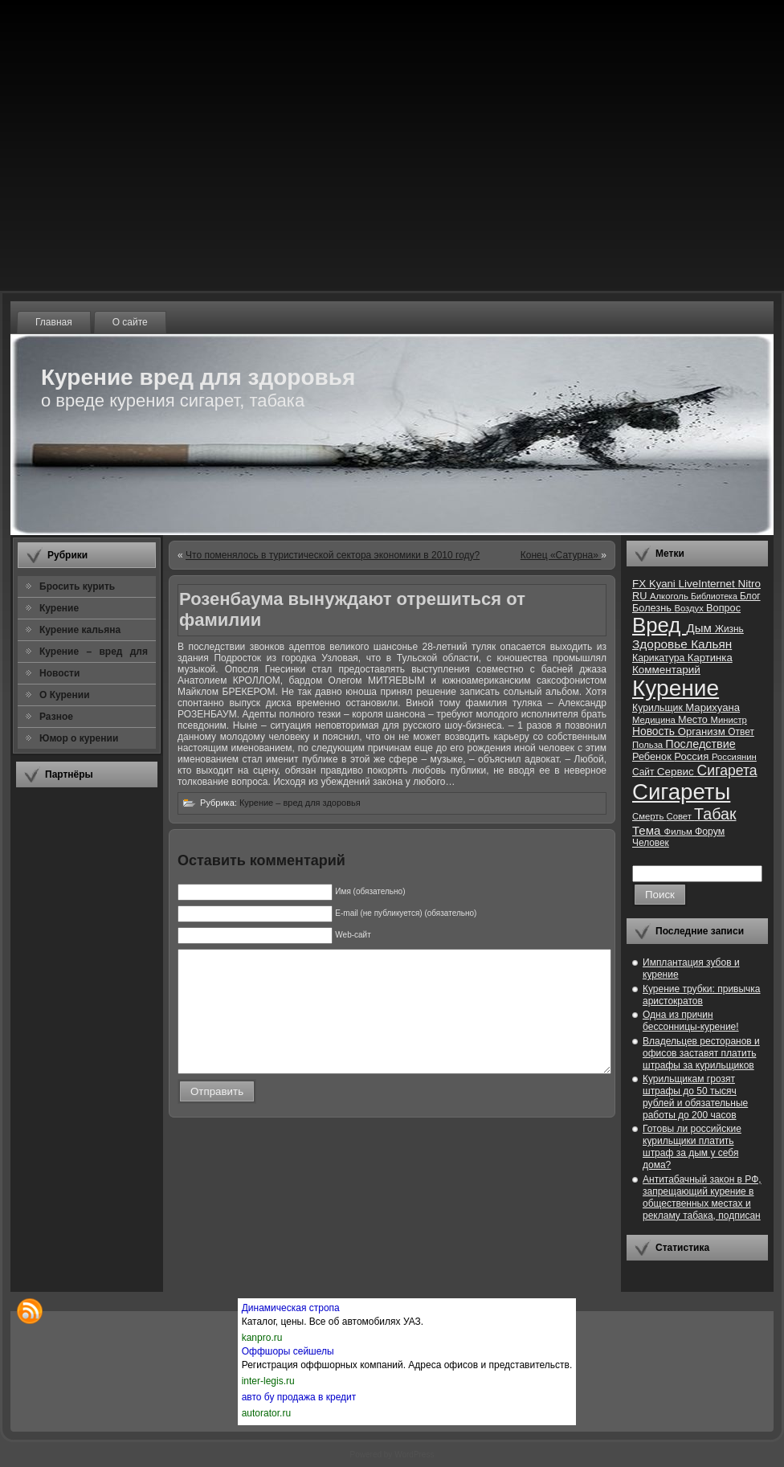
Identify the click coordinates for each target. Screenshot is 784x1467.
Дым (700, 628)
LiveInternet (707, 584)
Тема (648, 830)
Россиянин (734, 757)
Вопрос (723, 608)
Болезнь (653, 608)
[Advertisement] (86, 1040)
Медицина (655, 720)
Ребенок (653, 756)
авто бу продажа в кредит (299, 1397)
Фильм (679, 831)
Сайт (644, 772)
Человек (650, 842)
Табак (715, 814)
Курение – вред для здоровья (300, 802)
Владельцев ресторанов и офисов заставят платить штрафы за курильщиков (701, 1053)
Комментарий (666, 670)
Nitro (749, 584)
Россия (693, 756)
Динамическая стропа (291, 1308)
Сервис (677, 772)
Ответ (741, 732)
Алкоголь (670, 596)
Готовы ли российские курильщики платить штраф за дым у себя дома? (692, 1147)
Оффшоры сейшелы (288, 1351)
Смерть (649, 816)
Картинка (710, 658)
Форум (710, 831)
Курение (675, 688)
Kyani (663, 584)
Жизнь (729, 629)
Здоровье (661, 644)
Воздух (690, 608)
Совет (681, 816)
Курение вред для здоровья (198, 377)
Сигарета (727, 770)
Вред (659, 625)
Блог (750, 596)
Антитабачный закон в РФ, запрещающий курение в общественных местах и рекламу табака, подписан (702, 1197)
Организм (703, 731)
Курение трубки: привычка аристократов (702, 995)
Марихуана (712, 707)
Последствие (700, 744)
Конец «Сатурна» (561, 555)
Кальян (711, 644)
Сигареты (681, 791)
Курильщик (658, 707)
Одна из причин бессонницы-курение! (691, 1020)
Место (694, 719)
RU (641, 596)
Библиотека (715, 596)
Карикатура (660, 658)
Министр (728, 720)
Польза (648, 745)
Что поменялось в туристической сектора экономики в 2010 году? (333, 555)
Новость (655, 731)
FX (640, 584)
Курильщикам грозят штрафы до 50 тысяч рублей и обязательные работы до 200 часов (695, 1097)
